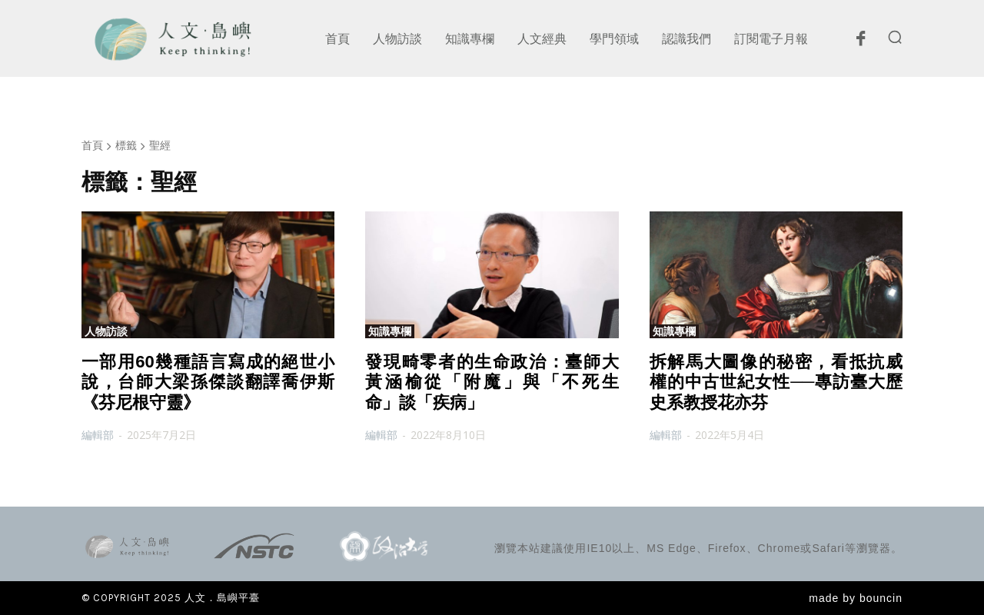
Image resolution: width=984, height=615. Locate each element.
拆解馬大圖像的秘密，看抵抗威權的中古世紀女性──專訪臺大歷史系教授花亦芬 (776, 382)
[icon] (860, 42)
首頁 (92, 145)
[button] (895, 37)
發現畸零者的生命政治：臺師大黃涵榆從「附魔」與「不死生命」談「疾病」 (491, 382)
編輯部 (97, 434)
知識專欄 (389, 331)
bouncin (881, 598)
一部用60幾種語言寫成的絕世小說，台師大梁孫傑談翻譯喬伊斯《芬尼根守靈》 (207, 382)
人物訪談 (106, 331)
